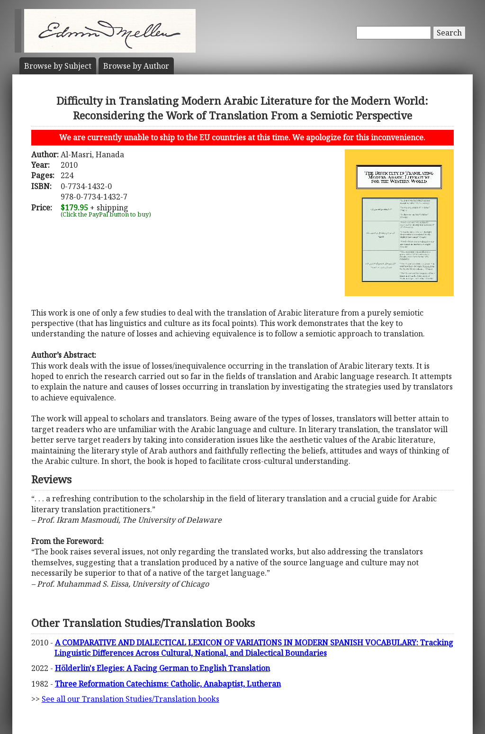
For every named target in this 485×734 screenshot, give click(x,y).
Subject (57, 66)
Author (136, 66)
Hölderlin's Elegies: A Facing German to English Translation (162, 668)
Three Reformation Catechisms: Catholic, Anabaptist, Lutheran (168, 684)
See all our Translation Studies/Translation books (130, 699)
